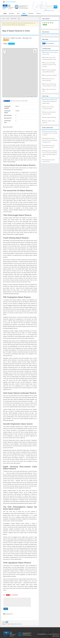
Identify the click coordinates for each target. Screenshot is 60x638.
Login (44, 43)
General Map (13, 18)
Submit (5, 608)
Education (31, 13)
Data (18, 13)
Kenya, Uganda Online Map (49, 117)
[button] (4, 50)
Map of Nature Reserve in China (14, 624)
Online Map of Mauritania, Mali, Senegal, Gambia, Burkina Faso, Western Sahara (49, 101)
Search (55, 6)
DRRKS (35, 96)
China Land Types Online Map (49, 75)
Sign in (8, 595)
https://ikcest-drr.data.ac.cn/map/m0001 (19, 100)
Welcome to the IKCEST (10, 1)
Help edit (6, 40)
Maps (24, 13)
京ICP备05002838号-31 (42, 634)
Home (5, 13)
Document (12, 13)
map (7, 622)
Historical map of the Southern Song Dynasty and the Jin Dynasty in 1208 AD (50, 133)
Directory (39, 13)
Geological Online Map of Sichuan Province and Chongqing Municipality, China (49, 140)
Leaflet (28, 96)
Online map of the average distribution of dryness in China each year (49, 64)
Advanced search (50, 10)
